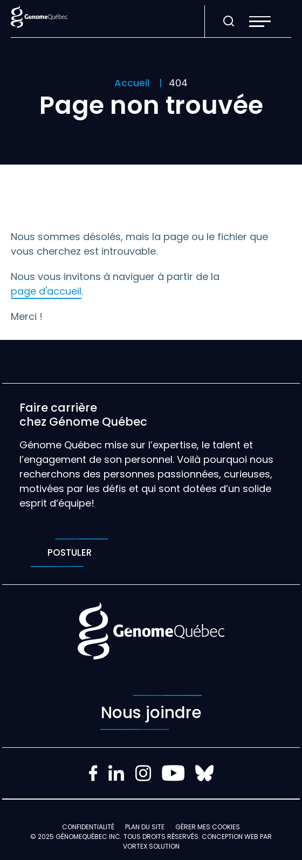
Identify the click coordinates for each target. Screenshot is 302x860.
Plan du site (144, 826)
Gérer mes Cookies (207, 826)
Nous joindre (151, 712)
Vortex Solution (151, 846)
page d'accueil (46, 291)
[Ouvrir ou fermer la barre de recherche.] (228, 21)
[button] (260, 22)
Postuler (69, 552)
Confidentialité (88, 826)
